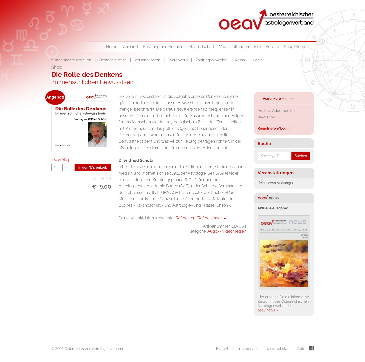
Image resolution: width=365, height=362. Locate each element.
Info (257, 46)
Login (258, 60)
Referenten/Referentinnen (201, 218)
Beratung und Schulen (163, 46)
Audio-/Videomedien (226, 231)
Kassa (240, 60)
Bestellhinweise (113, 60)
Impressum (247, 348)
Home (111, 46)
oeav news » (268, 310)
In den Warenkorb (92, 167)
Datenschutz (277, 348)
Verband (130, 46)
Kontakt (222, 348)
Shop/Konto (295, 46)
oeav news (267, 116)
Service (272, 46)
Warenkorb (178, 60)
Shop (56, 67)
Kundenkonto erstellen (71, 60)
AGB (300, 348)
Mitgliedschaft (201, 46)
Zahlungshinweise (212, 60)
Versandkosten (148, 60)
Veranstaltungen (234, 46)
